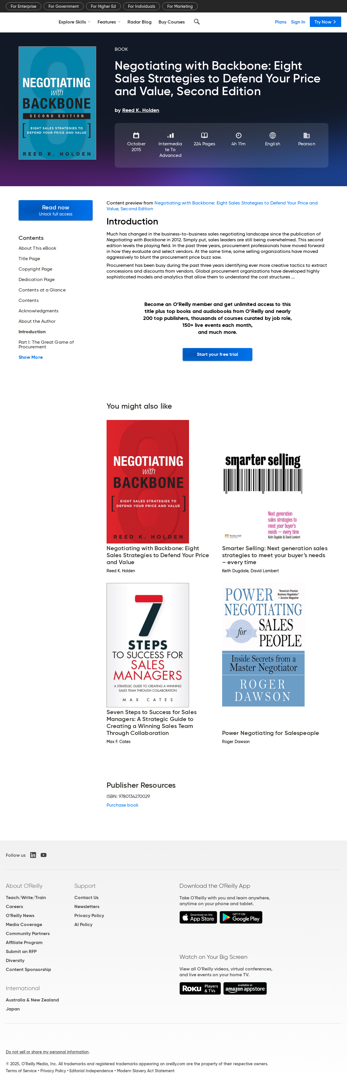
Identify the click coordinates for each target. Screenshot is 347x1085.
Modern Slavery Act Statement (146, 1070)
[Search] (197, 22)
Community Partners (28, 933)
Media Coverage (24, 924)
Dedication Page (37, 279)
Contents (29, 300)
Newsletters (86, 906)
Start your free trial (217, 354)
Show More (31, 357)
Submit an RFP (21, 951)
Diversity (15, 960)
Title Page (29, 258)
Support (85, 885)
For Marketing (180, 6)
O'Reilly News (20, 915)
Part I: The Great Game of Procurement (46, 344)
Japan (13, 1009)
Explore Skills (75, 22)
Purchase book (123, 805)
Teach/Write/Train (26, 897)
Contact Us (86, 897)
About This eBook (37, 248)
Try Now (325, 22)
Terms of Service (21, 1070)
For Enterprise (23, 6)
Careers (14, 906)
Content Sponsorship (28, 969)
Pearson (306, 143)
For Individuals (141, 6)
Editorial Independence (91, 1070)
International (23, 988)
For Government (63, 6)
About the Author (37, 321)
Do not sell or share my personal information (47, 1052)
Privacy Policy (89, 915)
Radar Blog (139, 22)
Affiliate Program (24, 942)
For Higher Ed (103, 6)
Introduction (32, 331)
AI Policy (83, 924)
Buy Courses (172, 22)
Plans (280, 22)
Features (109, 22)
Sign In (298, 22)
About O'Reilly (24, 885)
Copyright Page (35, 269)
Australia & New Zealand (32, 1000)
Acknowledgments (38, 311)
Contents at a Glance (42, 290)
